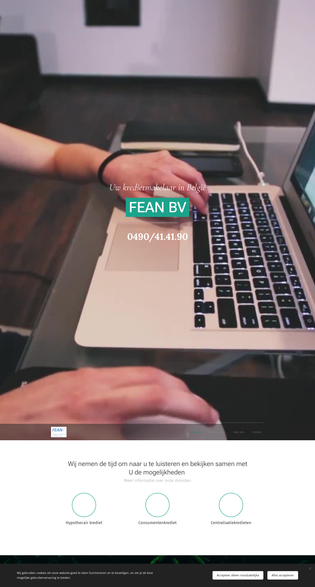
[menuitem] (233, 432)
